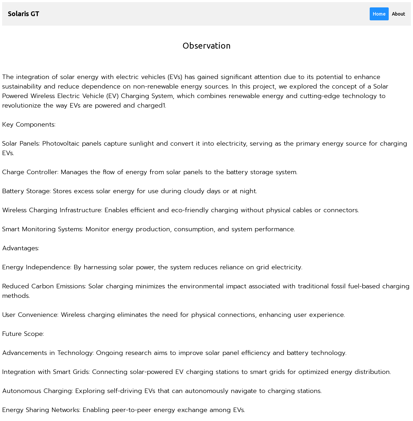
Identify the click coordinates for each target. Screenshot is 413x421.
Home (379, 13)
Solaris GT (23, 13)
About (398, 13)
